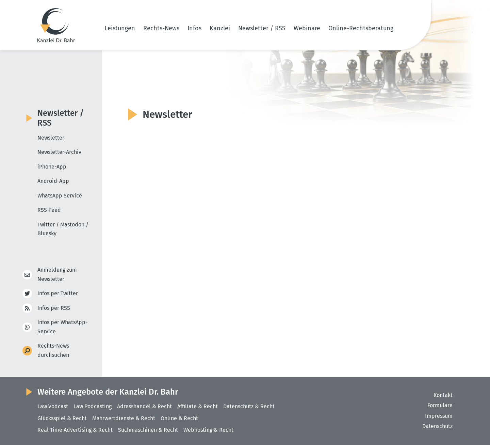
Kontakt (443, 395)
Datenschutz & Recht (249, 406)
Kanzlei (220, 28)
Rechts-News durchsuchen (53, 350)
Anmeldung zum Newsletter (57, 274)
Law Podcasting (93, 406)
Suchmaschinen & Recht (148, 430)
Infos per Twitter (57, 293)
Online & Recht (179, 418)
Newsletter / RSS (261, 28)
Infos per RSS (53, 308)
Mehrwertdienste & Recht (123, 418)
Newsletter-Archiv (59, 152)
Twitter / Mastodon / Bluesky (62, 229)
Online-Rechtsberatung (360, 28)
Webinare (307, 28)
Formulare (440, 405)
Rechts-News (161, 28)
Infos (194, 28)
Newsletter (50, 137)
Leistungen (119, 28)
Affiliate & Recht (197, 406)
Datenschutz (437, 426)
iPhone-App (51, 166)
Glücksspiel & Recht (62, 418)
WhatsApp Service (59, 195)
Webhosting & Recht (208, 430)
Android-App (53, 181)
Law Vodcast (52, 406)
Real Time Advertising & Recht (75, 430)
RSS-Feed (49, 210)
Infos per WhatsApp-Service (62, 327)
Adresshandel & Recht (144, 406)
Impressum (439, 416)
